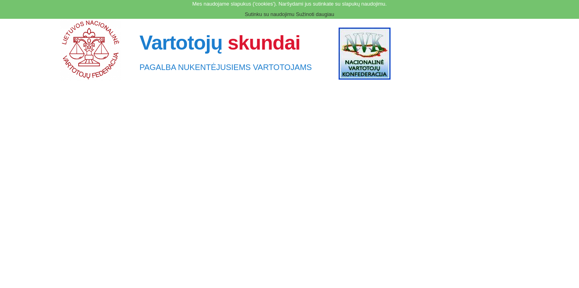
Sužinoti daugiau (315, 14)
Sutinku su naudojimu (269, 14)
